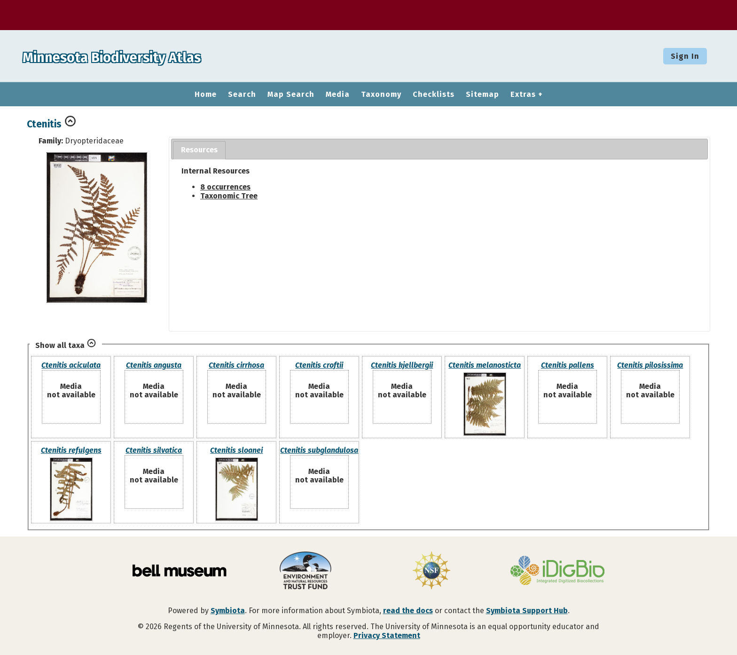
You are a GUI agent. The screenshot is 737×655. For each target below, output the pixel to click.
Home (206, 94)
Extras (523, 94)
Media (338, 94)
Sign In (685, 56)
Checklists (434, 94)
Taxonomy (381, 94)
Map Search (290, 94)
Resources (199, 149)
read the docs (408, 610)
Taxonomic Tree (229, 195)
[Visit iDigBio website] (557, 571)
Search (242, 94)
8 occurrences (225, 186)
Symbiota (228, 610)
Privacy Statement (386, 635)
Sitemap (482, 94)
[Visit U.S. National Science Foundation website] (431, 571)
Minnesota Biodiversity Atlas (146, 56)
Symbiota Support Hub (527, 610)
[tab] (199, 150)
